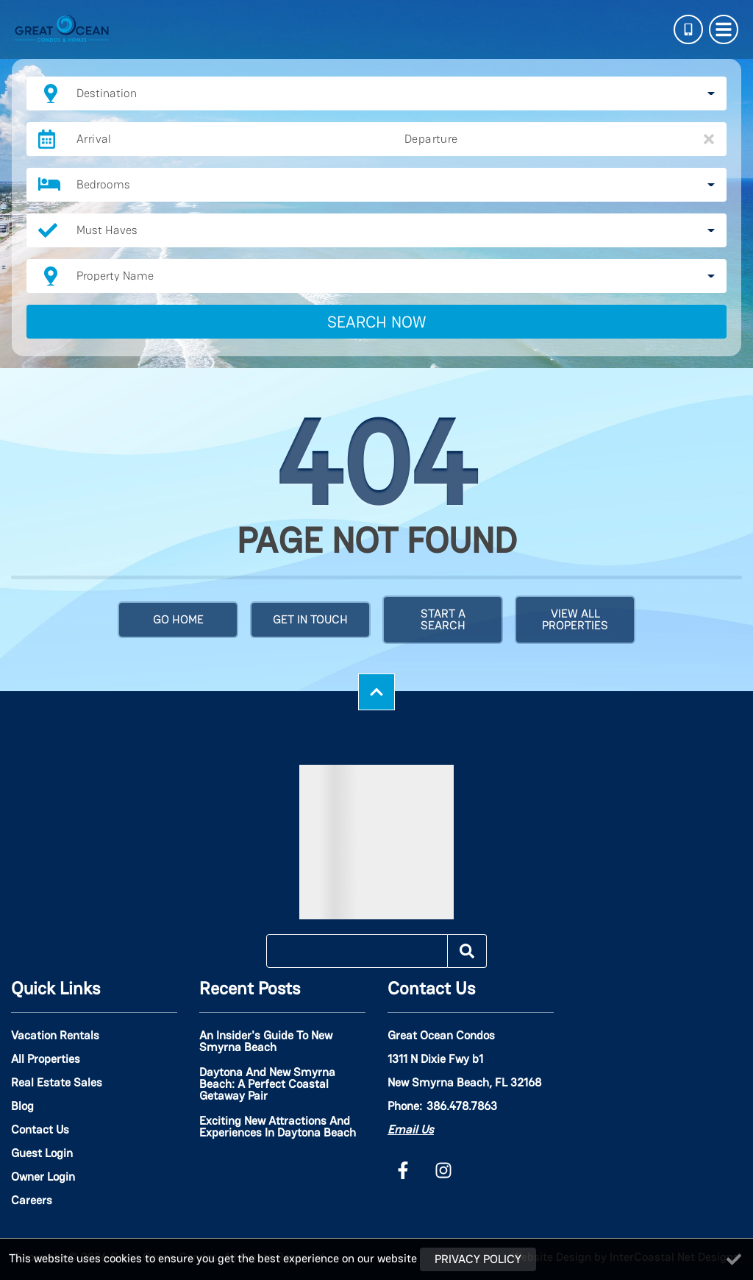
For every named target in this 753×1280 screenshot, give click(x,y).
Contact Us (40, 1130)
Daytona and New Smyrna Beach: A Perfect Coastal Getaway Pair (267, 1085)
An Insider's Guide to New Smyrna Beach (265, 1042)
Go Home (178, 619)
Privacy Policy (478, 1259)
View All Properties (575, 619)
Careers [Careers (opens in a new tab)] (31, 1200)
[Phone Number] (688, 29)
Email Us (411, 1129)
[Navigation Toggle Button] (723, 29)
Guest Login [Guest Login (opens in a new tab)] (42, 1153)
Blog (22, 1106)
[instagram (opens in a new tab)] (443, 1170)
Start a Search (443, 619)
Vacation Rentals (55, 1036)
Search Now (377, 321)
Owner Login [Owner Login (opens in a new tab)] (43, 1177)
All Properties (45, 1059)
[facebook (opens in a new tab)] (405, 1170)
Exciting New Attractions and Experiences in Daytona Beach (277, 1127)
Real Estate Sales (56, 1083)
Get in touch (310, 619)
